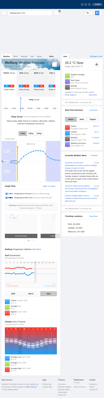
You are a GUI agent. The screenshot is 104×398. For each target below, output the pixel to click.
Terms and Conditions (81, 387)
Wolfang (33, 66)
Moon (39, 56)
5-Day (39, 133)
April (49, 294)
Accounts (61, 384)
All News (94, 156)
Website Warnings (65, 390)
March (30, 294)
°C (87, 13)
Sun (32, 56)
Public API (62, 395)
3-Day (30, 133)
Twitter (91, 387)
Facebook (93, 384)
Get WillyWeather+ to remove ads (78, 102)
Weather (6, 56)
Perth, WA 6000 (74, 224)
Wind (15, 56)
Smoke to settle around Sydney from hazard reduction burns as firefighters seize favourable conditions (82, 188)
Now (65, 56)
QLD (18, 66)
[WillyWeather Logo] (14, 4)
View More (93, 95)
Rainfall (24, 56)
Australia (9, 66)
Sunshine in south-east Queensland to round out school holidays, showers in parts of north (82, 172)
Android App (47, 387)
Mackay (26, 66)
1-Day (22, 133)
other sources (31, 387)
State (82, 119)
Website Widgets (64, 387)
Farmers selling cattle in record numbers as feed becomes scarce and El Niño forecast (82, 198)
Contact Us (93, 390)
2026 (13, 294)
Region (93, 119)
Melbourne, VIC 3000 (76, 232)
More (51, 56)
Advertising (62, 392)
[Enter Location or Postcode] (30, 13)
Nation (71, 119)
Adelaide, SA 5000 (75, 228)
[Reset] (45, 13)
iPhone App (46, 384)
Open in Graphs (49, 186)
